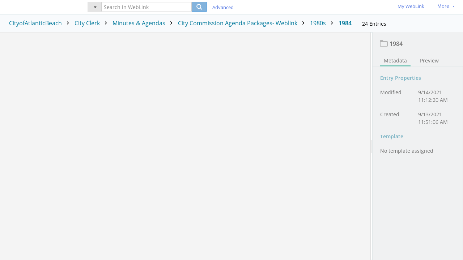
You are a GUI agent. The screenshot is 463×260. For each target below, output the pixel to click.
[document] (418, 146)
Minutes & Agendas (144, 23)
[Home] (38, 6)
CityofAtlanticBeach (41, 23)
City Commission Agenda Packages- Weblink (243, 23)
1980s (323, 23)
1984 (345, 23)
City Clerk (93, 23)
